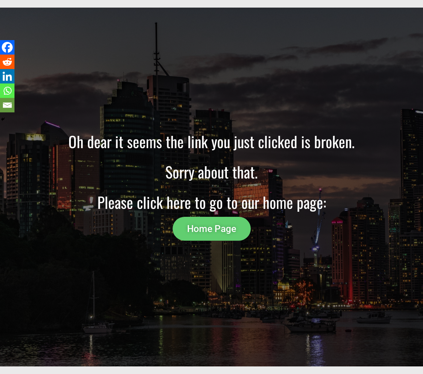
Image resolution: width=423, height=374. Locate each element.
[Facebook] (7, 47)
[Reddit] (7, 62)
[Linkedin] (7, 76)
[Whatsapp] (7, 90)
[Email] (7, 105)
